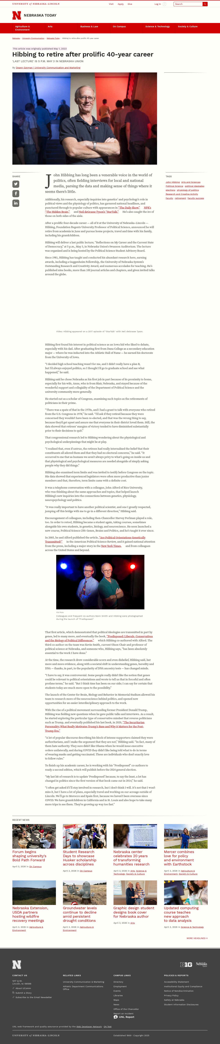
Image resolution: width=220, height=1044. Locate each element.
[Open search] (191, 4)
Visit (111, 4)
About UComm (23, 988)
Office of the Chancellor (126, 1009)
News (116, 1004)
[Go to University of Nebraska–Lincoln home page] (16, 15)
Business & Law (89, 26)
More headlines (196, 938)
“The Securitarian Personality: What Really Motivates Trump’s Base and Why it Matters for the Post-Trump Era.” (95, 726)
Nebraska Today (40, 15)
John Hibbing (173, 182)
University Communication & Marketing (83, 982)
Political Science (174, 186)
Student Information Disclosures (181, 1004)
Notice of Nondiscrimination (179, 991)
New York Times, (111, 546)
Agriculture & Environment (22, 28)
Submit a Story (23, 993)
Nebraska (16, 38)
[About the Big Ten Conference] (186, 964)
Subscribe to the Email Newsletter (34, 997)
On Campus (119, 26)
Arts (50, 26)
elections (170, 190)
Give (130, 4)
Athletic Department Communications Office (83, 987)
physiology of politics (188, 190)
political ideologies (194, 186)
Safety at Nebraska (174, 1000)
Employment (120, 986)
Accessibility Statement (176, 982)
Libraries (118, 995)
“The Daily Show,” (129, 208)
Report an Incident (124, 1015)
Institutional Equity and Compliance (183, 986)
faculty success (196, 198)
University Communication (33, 38)
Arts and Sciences (190, 182)
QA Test (108, 1026)
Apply (121, 4)
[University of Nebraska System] (202, 964)
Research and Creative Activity (182, 194)
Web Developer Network (89, 1026)
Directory (118, 982)
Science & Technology (157, 26)
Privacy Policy (171, 995)
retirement (180, 198)
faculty (169, 198)
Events (117, 991)
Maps (116, 1000)
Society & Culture (188, 26)
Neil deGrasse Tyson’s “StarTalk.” (99, 212)
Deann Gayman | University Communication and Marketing (48, 67)
